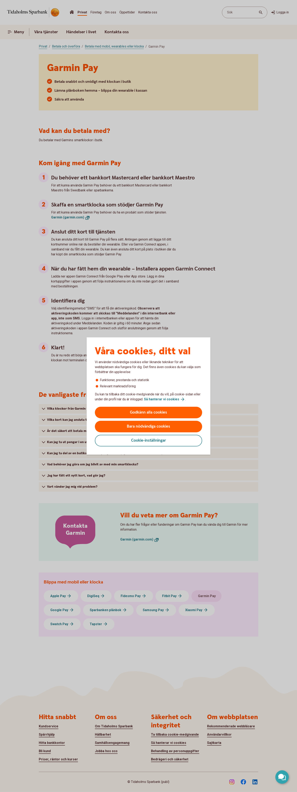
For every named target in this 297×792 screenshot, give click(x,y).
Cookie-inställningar (148, 440)
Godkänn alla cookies (148, 412)
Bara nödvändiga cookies (148, 426)
